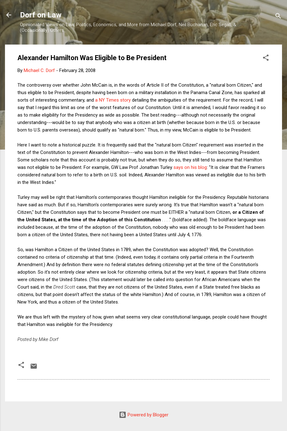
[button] (266, 59)
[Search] (278, 16)
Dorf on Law (40, 15)
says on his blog (190, 167)
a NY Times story (113, 100)
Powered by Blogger (143, 415)
